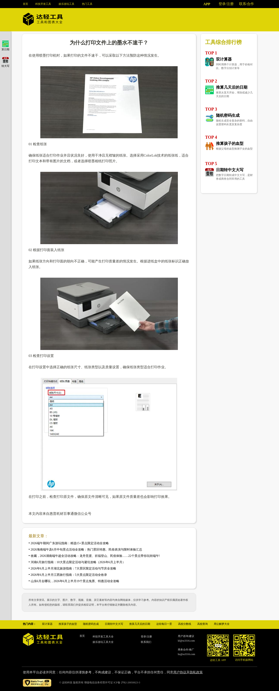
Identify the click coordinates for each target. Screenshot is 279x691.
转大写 (5, 64)
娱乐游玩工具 (66, 3)
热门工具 (87, 3)
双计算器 (224, 59)
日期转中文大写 (229, 170)
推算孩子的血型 (229, 143)
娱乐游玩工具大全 (103, 642)
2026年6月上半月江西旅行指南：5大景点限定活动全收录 (69, 574)
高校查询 (202, 623)
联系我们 (146, 642)
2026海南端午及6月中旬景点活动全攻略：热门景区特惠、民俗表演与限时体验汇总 (86, 549)
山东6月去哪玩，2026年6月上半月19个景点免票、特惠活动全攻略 (75, 581)
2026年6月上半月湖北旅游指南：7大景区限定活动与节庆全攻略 (73, 568)
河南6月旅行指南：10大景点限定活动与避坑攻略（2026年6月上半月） (78, 562)
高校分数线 (184, 623)
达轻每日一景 (164, 623)
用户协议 (179, 672)
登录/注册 (226, 4)
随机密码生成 (228, 115)
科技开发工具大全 (103, 636)
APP (206, 4)
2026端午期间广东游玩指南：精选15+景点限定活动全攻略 (70, 543)
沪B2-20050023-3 (130, 682)
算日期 (5, 48)
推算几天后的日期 (231, 87)
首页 (25, 3)
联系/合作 (246, 4)
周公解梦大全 (222, 623)
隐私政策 (196, 672)
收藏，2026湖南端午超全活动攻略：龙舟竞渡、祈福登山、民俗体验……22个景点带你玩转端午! (95, 556)
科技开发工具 (43, 3)
